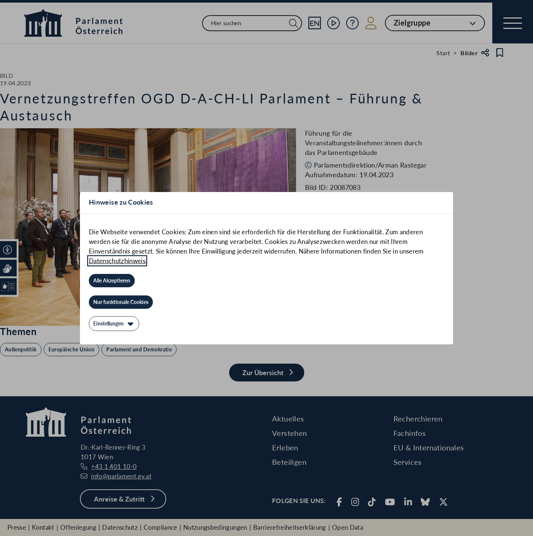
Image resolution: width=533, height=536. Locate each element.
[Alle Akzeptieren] (112, 280)
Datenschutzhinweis (117, 261)
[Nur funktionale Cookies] (121, 302)
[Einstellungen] (114, 323)
